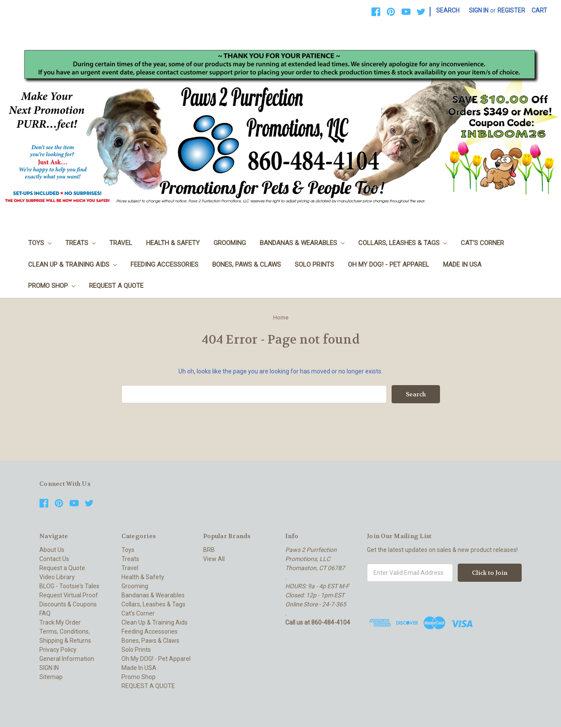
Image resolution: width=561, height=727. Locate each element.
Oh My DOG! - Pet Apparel (388, 264)
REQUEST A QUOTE (116, 286)
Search (447, 10)
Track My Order (60, 622)
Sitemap (51, 676)
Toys (39, 243)
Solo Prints (314, 264)
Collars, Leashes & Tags (402, 243)
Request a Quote (62, 567)
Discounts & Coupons (68, 604)
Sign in (478, 10)
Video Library (57, 577)
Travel (120, 243)
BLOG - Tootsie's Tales (69, 586)
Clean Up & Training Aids (72, 264)
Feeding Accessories (164, 264)
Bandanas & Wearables (302, 243)
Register (511, 10)
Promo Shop (51, 286)
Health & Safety (173, 243)
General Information (66, 658)
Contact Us (54, 558)
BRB (209, 549)
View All (214, 558)
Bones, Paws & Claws (246, 264)
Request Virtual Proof (68, 595)
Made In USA (462, 264)
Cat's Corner (482, 243)
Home (280, 317)
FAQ (45, 613)
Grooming (230, 243)
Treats (80, 243)
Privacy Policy (57, 649)
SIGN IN (49, 667)
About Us (51, 549)
